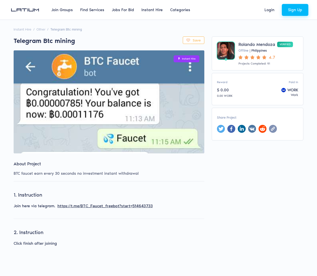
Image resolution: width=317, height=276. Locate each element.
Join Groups (62, 9)
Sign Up (295, 9)
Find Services (92, 9)
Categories (180, 9)
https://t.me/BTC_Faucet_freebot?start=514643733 (105, 206)
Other (40, 29)
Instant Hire (152, 9)
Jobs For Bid (123, 9)
